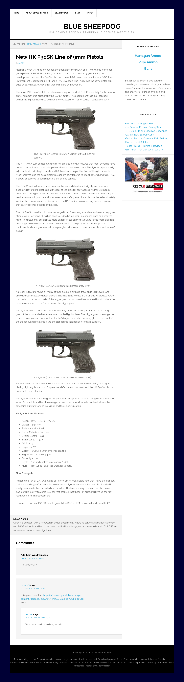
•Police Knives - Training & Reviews (143, 146)
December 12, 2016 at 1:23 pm (37, 618)
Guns (148, 68)
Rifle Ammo (148, 62)
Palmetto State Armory (47, 662)
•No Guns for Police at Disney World (144, 127)
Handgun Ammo (148, 56)
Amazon (29, 662)
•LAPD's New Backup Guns (139, 134)
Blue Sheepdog (92, 26)
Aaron (28, 614)
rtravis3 (25, 585)
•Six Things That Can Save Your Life (144, 149)
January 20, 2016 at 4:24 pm (33, 558)
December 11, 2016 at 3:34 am (33, 588)
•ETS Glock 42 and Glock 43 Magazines (146, 131)
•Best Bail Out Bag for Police (140, 123)
